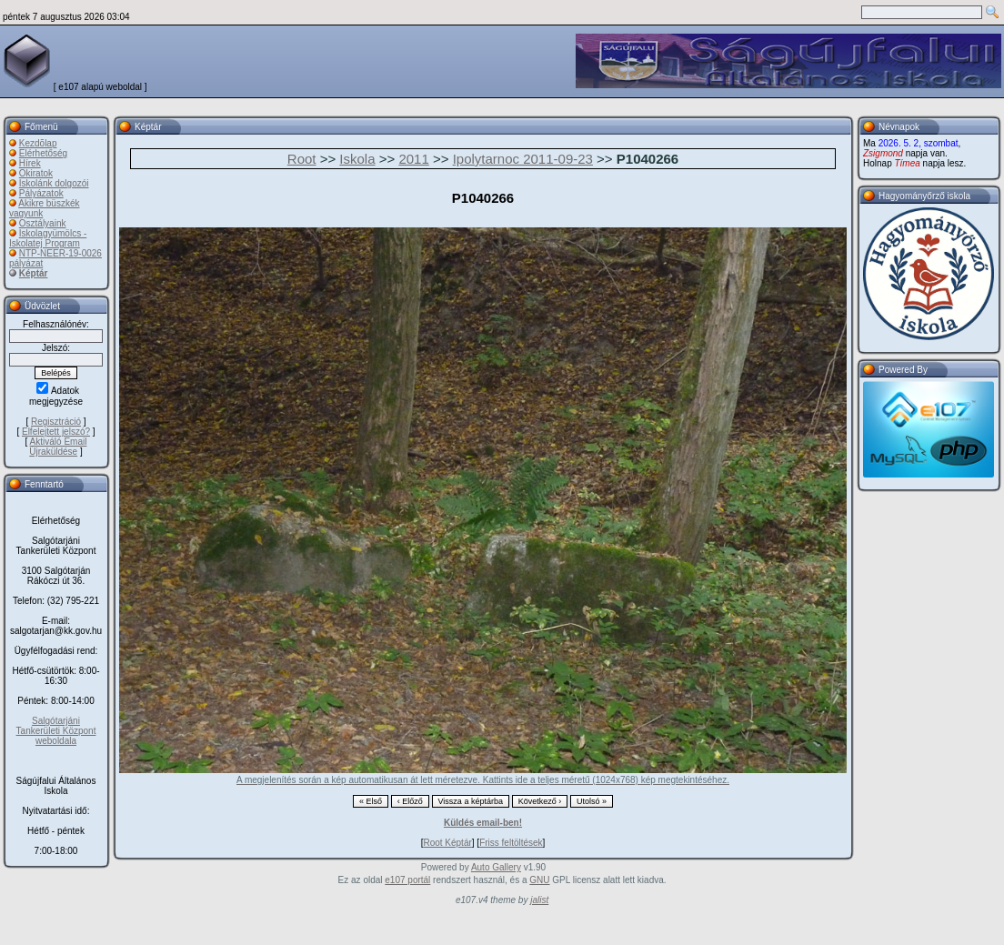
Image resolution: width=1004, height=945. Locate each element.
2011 (413, 158)
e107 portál (407, 880)
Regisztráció (56, 422)
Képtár (33, 273)
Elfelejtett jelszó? (56, 432)
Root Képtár (447, 843)
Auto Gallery (496, 867)
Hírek (30, 163)
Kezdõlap (38, 143)
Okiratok (36, 173)
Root (301, 158)
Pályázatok (41, 193)
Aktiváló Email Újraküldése (57, 447)
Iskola (357, 158)
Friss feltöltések (510, 843)
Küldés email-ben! (483, 823)
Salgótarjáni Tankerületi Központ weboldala (56, 731)
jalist (539, 900)
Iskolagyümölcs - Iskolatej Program (47, 238)
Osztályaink (42, 223)
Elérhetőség (43, 153)
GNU (539, 880)
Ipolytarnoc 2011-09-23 (523, 158)
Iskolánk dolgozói (54, 183)
